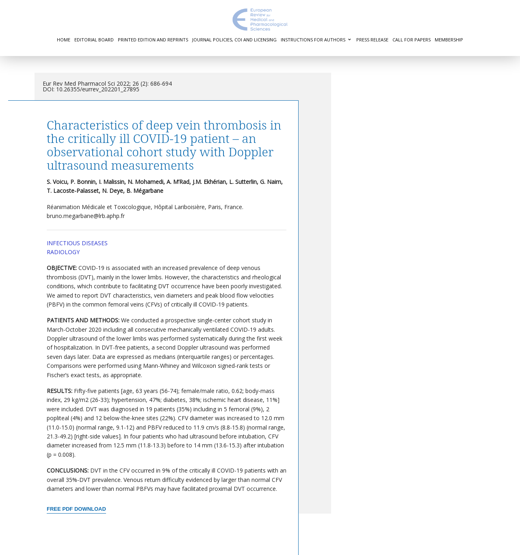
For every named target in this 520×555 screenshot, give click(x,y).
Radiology (63, 252)
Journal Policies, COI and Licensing (234, 39)
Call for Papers (411, 39)
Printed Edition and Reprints (153, 39)
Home (63, 39)
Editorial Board (94, 39)
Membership (449, 39)
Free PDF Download (76, 509)
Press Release (372, 39)
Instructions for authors (313, 39)
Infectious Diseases (77, 243)
